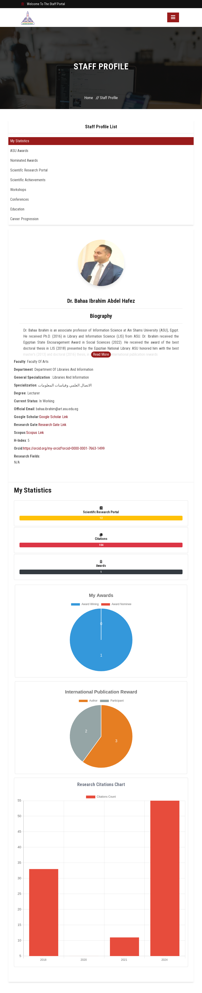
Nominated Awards (24, 160)
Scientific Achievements (27, 180)
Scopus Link (35, 432)
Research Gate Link (52, 424)
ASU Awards (19, 150)
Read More (101, 354)
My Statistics (19, 141)
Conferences (19, 199)
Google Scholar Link (53, 417)
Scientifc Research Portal (29, 170)
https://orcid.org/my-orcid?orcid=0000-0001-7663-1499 (64, 448)
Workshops (18, 189)
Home (88, 98)
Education (17, 209)
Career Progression (24, 219)
